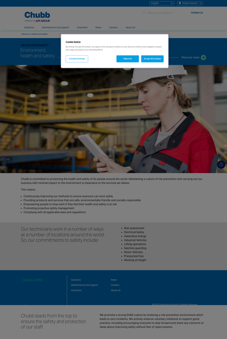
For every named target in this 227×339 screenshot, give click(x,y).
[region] (115, 51)
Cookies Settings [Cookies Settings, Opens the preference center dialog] (77, 59)
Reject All (127, 59)
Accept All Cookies (152, 59)
